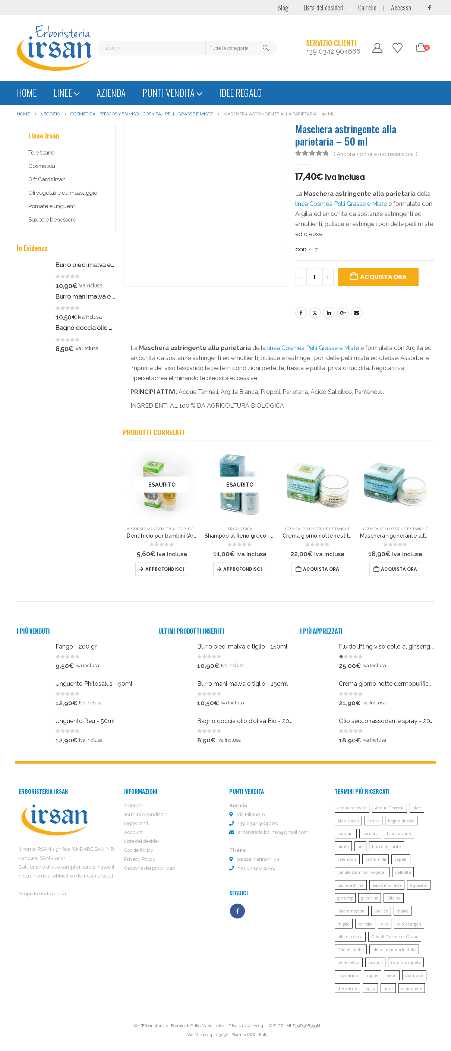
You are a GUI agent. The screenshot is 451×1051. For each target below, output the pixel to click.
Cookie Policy (138, 850)
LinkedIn (329, 313)
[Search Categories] (230, 48)
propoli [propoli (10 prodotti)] (375, 962)
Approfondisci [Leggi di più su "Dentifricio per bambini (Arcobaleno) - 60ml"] (164, 569)
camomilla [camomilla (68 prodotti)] (375, 859)
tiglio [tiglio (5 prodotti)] (370, 988)
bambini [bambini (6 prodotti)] (345, 833)
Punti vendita (168, 92)
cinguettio (315, 313)
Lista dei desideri (323, 7)
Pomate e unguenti (52, 206)
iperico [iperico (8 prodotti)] (381, 911)
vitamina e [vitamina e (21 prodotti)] (411, 988)
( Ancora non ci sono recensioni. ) (375, 154)
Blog (283, 7)
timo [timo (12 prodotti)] (388, 988)
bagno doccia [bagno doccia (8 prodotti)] (401, 821)
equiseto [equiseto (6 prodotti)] (419, 885)
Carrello (367, 7)
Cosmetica (165, 529)
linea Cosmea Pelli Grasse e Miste (341, 203)
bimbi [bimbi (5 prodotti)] (343, 846)
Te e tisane (41, 152)
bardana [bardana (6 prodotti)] (370, 833)
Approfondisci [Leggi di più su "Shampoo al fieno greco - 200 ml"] (242, 569)
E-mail (357, 313)
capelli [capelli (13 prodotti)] (400, 859)
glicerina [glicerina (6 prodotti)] (369, 898)
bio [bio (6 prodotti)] (360, 846)
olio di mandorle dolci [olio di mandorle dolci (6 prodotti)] (394, 949)
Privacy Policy (139, 859)
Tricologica (239, 529)
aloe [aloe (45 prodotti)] (417, 807)
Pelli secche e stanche (326, 529)
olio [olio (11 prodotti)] (384, 924)
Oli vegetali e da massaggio (62, 193)
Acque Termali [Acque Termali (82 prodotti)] (389, 807)
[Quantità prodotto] (314, 277)
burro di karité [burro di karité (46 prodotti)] (386, 846)
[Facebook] (429, 7)
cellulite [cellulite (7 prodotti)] (403, 872)
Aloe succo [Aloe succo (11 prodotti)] (348, 821)
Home (27, 92)
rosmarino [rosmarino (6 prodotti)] (347, 975)
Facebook (301, 313)
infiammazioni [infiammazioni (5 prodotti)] (351, 911)
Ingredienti (136, 823)
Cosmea (292, 529)
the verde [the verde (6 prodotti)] (347, 988)
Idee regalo (240, 92)
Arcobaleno (139, 529)
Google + (343, 313)
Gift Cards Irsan (46, 179)
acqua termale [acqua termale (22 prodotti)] (351, 807)
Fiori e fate (188, 529)
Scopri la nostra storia (42, 893)
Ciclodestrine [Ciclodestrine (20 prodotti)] (350, 885)
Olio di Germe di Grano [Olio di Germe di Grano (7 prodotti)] (395, 936)
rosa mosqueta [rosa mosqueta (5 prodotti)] (406, 962)
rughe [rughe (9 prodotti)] (373, 975)
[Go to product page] (162, 484)
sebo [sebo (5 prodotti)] (392, 975)
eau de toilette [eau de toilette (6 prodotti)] (387, 885)
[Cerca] (265, 48)
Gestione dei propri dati (149, 868)
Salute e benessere (52, 219)
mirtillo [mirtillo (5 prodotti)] (365, 924)
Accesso (401, 7)
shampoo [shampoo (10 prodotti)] (414, 975)
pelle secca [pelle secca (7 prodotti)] (348, 962)
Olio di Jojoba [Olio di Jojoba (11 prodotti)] (350, 949)
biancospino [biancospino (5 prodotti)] (399, 833)
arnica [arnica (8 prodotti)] (374, 821)
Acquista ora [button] (321, 569)
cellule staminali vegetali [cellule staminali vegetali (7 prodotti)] (362, 872)
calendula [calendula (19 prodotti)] (347, 859)
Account (133, 832)
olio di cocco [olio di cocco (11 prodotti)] (350, 936)
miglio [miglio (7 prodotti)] (343, 924)
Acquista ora (383, 277)
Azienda (111, 92)
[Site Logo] (54, 48)
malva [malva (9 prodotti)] (403, 911)
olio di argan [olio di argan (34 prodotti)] (409, 924)
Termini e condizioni (146, 814)
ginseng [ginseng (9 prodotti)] (345, 898)
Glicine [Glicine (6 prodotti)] (394, 898)
